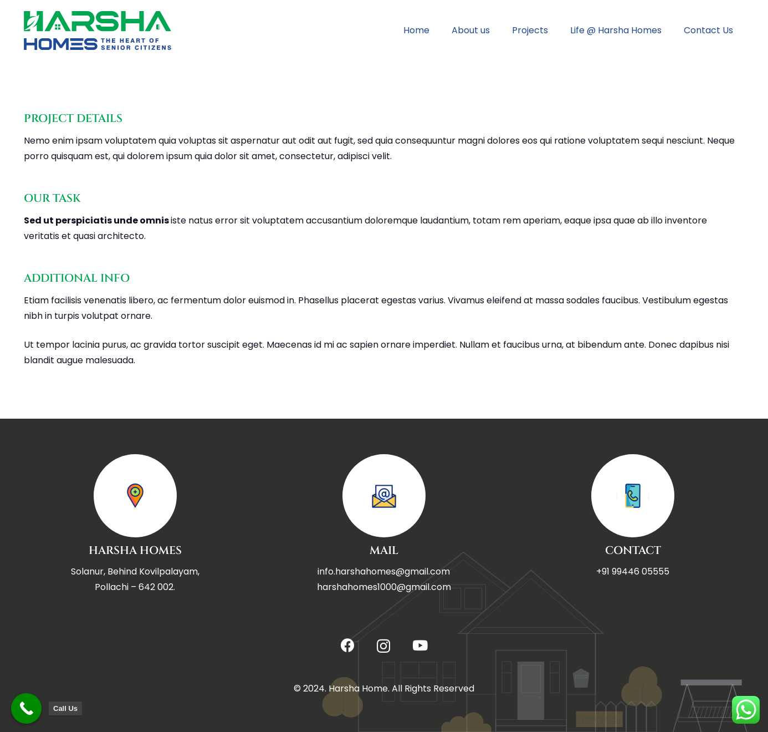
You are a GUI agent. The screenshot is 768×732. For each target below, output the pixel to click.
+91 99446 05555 (632, 571)
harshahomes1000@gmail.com (384, 587)
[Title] (97, 30)
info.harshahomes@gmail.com (384, 571)
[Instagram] (383, 646)
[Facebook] (348, 645)
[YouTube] (420, 645)
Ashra (281, 602)
